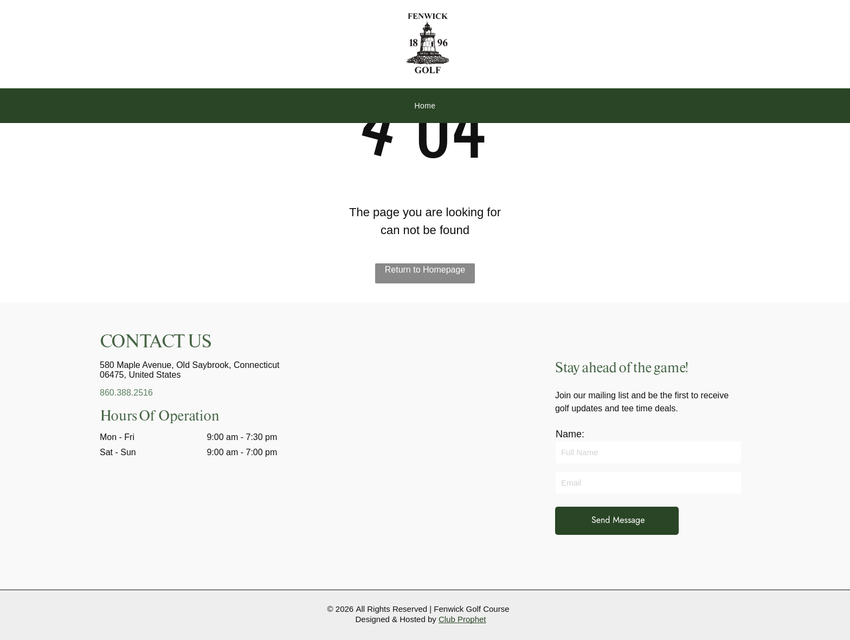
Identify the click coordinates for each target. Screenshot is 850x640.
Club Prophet (462, 619)
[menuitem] (425, 106)
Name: (570, 434)
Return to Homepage (425, 269)
